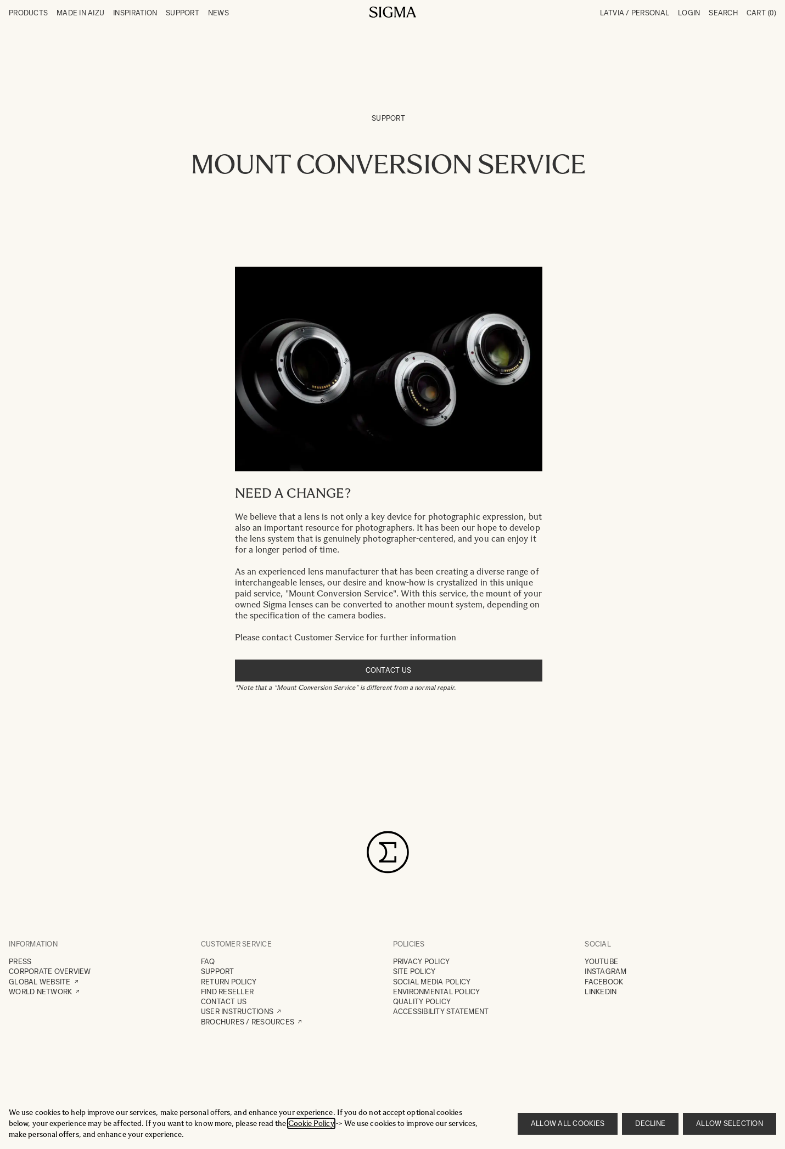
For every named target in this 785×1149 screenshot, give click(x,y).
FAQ (208, 962)
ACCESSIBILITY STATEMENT (441, 1011)
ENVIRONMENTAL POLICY (436, 992)
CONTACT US (224, 1002)
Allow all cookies (567, 1123)
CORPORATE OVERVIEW (50, 971)
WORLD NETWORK (40, 992)
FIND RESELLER (227, 992)
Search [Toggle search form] (723, 13)
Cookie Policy (311, 1123)
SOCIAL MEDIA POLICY (432, 982)
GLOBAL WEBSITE (40, 982)
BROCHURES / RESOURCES (247, 1022)
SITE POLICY (414, 971)
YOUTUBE (601, 962)
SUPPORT (217, 971)
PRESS (20, 962)
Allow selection (729, 1123)
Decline (650, 1123)
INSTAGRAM (605, 971)
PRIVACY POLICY (421, 962)
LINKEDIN (600, 992)
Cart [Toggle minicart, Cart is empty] (761, 13)
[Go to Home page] (392, 12)
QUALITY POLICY (422, 1002)
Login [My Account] (689, 13)
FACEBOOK (604, 982)
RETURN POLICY (228, 982)
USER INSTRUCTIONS (237, 1011)
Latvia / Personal (634, 13)
